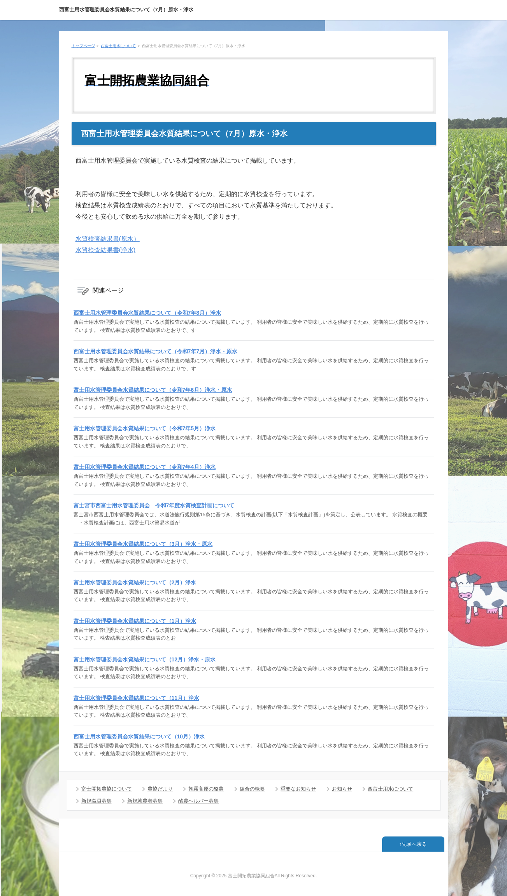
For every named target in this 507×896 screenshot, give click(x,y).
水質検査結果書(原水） (107, 238)
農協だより (160, 789)
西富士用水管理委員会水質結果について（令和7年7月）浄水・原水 (156, 351)
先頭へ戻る (414, 844)
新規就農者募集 (145, 801)
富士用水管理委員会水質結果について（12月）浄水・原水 (145, 659)
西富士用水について (118, 46)
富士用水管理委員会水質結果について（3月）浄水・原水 (143, 544)
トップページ (83, 46)
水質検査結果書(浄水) (105, 250)
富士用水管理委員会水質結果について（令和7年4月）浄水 (145, 467)
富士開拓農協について (106, 789)
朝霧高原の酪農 (206, 789)
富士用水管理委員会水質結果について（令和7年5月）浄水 (145, 428)
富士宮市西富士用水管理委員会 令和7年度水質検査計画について (154, 505)
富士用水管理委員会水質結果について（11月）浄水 (137, 698)
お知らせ (342, 789)
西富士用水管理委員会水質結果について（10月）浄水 (139, 736)
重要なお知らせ (298, 789)
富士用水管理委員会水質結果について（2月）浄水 (135, 582)
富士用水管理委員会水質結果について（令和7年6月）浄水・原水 (153, 390)
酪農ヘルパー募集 (198, 801)
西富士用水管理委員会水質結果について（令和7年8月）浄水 (147, 313)
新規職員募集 (96, 801)
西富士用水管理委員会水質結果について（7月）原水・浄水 (126, 9)
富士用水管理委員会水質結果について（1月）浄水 (135, 621)
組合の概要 (252, 789)
